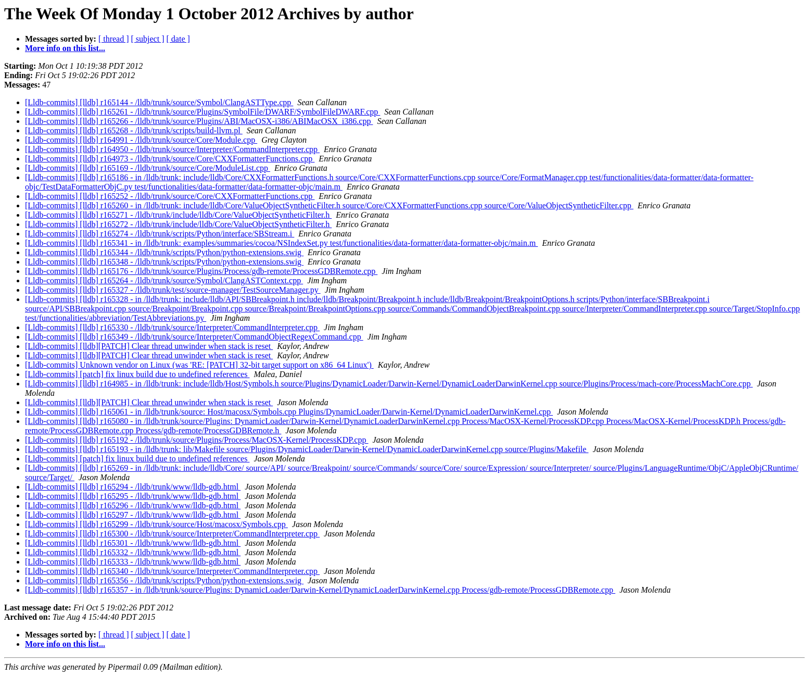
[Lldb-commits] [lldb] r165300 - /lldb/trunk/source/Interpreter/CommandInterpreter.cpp (172, 533)
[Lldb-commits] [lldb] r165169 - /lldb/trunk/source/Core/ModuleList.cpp (147, 168)
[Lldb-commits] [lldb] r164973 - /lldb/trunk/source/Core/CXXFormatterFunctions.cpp (169, 158)
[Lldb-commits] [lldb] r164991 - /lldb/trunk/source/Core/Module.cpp (141, 139)
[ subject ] (148, 38)
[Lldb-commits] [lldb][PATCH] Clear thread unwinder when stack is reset (149, 346)
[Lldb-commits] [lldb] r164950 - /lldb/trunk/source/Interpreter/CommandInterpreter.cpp (172, 149)
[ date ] (178, 38)
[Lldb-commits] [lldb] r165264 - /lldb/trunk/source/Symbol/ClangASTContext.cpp (164, 280)
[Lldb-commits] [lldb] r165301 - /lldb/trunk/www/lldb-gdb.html (133, 543)
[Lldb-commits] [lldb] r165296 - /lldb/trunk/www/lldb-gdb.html (133, 505)
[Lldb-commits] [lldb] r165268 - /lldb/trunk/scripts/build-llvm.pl (134, 130)
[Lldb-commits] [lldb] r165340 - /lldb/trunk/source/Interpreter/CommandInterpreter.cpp (172, 571)
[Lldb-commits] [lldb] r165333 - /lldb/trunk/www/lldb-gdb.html (133, 561)
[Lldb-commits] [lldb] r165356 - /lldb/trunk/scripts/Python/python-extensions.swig (164, 580)
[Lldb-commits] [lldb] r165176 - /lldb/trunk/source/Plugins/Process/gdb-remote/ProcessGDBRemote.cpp (201, 271)
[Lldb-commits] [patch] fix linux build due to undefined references (137, 374)
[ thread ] (113, 38)
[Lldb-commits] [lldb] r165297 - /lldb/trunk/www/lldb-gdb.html (133, 514)
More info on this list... (65, 48)
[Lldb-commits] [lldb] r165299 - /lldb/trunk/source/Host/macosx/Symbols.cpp (156, 524)
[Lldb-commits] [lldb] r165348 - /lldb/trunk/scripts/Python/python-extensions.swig (164, 261)
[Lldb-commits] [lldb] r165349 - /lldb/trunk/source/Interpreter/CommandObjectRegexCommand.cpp (194, 336)
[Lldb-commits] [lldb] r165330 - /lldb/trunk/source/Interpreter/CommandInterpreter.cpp (172, 327)
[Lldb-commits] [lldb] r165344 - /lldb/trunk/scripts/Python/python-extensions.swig (164, 252)
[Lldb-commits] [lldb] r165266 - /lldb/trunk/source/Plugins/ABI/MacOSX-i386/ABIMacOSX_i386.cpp (199, 121)
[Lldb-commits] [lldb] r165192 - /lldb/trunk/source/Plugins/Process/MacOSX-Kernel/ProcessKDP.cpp (196, 439)
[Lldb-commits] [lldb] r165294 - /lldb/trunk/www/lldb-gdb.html (133, 486)
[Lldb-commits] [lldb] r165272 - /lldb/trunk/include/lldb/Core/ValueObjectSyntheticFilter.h (178, 224)
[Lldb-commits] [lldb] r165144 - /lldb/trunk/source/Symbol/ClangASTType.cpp (159, 102)
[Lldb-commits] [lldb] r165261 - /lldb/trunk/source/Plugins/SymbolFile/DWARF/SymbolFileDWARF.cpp (202, 111)
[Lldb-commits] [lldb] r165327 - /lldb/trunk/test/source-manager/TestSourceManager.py (173, 289)
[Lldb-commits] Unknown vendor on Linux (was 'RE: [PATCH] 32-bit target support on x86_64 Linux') (199, 364)
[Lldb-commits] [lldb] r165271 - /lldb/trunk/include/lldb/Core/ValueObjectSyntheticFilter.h (178, 214)
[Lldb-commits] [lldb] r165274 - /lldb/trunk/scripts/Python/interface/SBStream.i (159, 233)
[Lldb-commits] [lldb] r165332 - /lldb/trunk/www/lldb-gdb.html (133, 552)
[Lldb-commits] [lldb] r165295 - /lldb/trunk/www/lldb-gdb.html (133, 496)
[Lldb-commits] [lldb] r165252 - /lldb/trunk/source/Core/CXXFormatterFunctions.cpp (169, 196)
